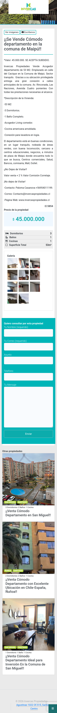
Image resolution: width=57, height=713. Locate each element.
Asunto (28, 358)
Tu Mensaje (28, 405)
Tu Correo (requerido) (28, 345)
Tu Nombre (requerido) (28, 331)
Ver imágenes (12, 32)
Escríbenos (28, 32)
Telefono (28, 375)
